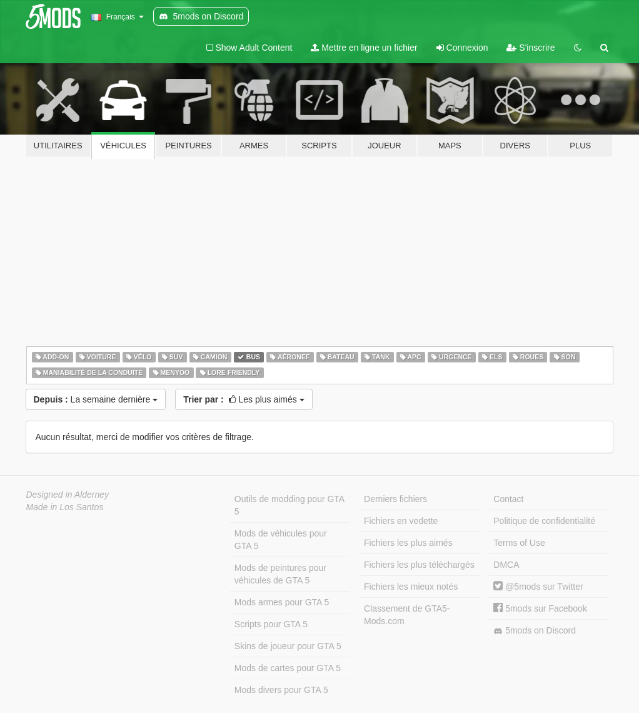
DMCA (506, 565)
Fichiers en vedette (401, 521)
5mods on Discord (534, 630)
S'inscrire (530, 48)
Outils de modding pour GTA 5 (289, 505)
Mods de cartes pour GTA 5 (287, 668)
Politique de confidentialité (544, 521)
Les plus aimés (243, 399)
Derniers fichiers (395, 499)
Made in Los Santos (65, 507)
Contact (508, 499)
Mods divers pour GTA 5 (281, 690)
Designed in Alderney (67, 495)
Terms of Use (519, 543)
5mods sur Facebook (540, 608)
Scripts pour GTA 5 (271, 624)
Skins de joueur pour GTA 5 (287, 646)
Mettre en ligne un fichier (364, 48)
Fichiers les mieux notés (411, 587)
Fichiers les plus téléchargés (419, 565)
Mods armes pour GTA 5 (281, 602)
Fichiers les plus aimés (408, 543)
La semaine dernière (96, 399)
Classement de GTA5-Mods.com (407, 614)
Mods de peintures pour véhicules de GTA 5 (280, 574)
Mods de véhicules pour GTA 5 (280, 539)
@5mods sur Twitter (538, 586)
